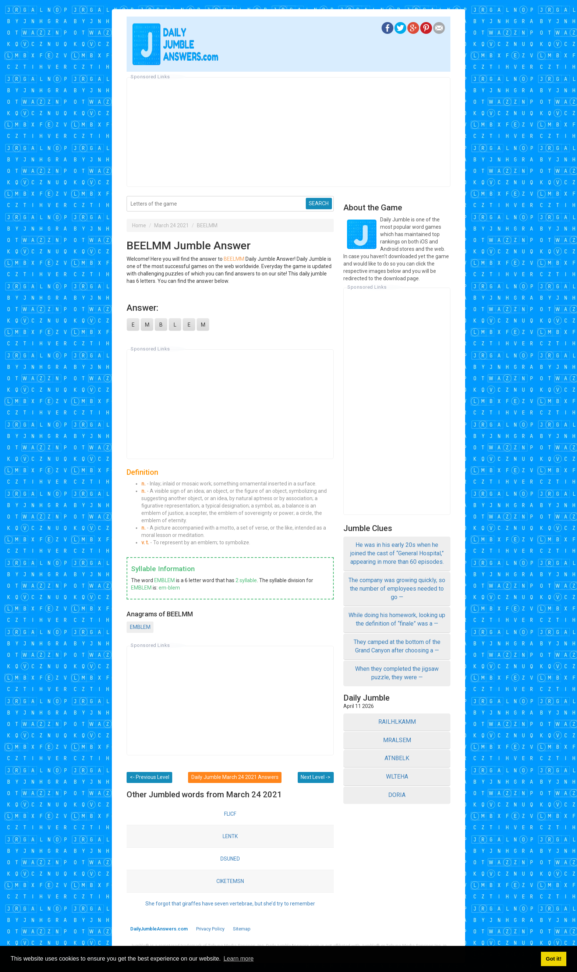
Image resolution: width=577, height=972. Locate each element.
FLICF (230, 814)
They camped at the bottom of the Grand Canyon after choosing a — (397, 646)
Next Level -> (315, 777)
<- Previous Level (149, 777)
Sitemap (242, 929)
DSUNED (230, 859)
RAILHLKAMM (397, 721)
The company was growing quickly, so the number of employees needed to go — (396, 589)
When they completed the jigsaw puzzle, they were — (397, 673)
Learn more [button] (238, 958)
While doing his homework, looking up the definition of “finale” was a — (396, 619)
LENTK (230, 836)
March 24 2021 (171, 225)
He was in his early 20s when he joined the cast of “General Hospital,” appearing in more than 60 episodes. (397, 553)
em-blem (169, 588)
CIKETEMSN (230, 881)
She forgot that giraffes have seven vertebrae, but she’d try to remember (230, 904)
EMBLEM (164, 580)
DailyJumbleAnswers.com (159, 929)
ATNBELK (397, 758)
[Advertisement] (288, 132)
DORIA (397, 794)
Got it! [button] (553, 959)
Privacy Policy (210, 929)
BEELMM (207, 225)
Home (139, 225)
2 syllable (246, 580)
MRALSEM (397, 740)
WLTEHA (397, 776)
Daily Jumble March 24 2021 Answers (235, 777)
